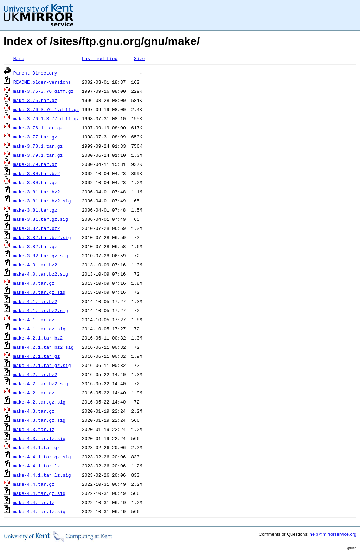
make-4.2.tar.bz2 (35, 374)
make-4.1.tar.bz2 (35, 301)
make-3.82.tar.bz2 (36, 228)
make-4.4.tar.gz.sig (39, 493)
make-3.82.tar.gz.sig (40, 255)
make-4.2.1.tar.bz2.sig (43, 347)
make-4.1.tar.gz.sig (39, 328)
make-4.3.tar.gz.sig (39, 420)
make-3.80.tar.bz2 (36, 173)
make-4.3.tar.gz (33, 411)
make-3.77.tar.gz (35, 137)
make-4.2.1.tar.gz (36, 356)
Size (139, 58)
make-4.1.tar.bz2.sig (40, 310)
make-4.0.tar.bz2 (35, 265)
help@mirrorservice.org (333, 534)
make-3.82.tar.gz (35, 246)
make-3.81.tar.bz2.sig (42, 201)
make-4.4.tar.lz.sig (39, 511)
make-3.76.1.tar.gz (38, 127)
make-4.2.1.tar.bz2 (38, 338)
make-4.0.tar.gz (33, 283)
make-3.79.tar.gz (35, 164)
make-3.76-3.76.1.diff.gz (46, 109)
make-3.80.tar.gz (35, 182)
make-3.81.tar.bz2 (36, 191)
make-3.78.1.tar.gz (38, 146)
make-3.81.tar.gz (35, 210)
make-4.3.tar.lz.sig (39, 438)
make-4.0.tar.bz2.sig (40, 274)
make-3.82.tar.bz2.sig (42, 237)
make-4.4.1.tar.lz (36, 466)
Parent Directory (35, 73)
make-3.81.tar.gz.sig (40, 219)
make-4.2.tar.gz (33, 392)
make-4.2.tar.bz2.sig (40, 383)
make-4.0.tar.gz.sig (39, 292)
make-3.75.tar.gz (35, 100)
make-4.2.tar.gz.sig (39, 402)
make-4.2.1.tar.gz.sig (42, 365)
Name (18, 58)
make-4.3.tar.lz (33, 429)
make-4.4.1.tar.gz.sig (42, 456)
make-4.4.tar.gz (33, 484)
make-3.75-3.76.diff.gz (43, 91)
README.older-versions (42, 82)
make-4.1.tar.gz (33, 319)
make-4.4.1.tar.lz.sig (42, 475)
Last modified (99, 58)
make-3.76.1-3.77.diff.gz (46, 118)
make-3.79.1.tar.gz (38, 155)
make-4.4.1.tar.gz (36, 447)
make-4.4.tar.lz (33, 502)
